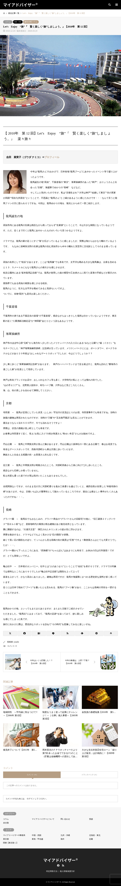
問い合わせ (65, 819)
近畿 (91, 839)
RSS (63, 865)
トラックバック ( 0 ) (89, 775)
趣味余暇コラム (30, 22)
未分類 (6, 823)
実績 (91, 819)
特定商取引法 (51, 871)
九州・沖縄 (65, 835)
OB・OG (17, 22)
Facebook (58, 865)
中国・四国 (36, 835)
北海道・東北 (94, 835)
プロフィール (51, 157)
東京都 (6, 839)
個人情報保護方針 (67, 871)
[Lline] (53, 633)
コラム (8, 22)
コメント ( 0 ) (32, 775)
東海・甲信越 (37, 839)
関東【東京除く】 (10, 843)
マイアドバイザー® (60, 860)
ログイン (30, 799)
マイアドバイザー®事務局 (14, 835)
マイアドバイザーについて (43, 819)
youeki (16, 642)
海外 (62, 839)
